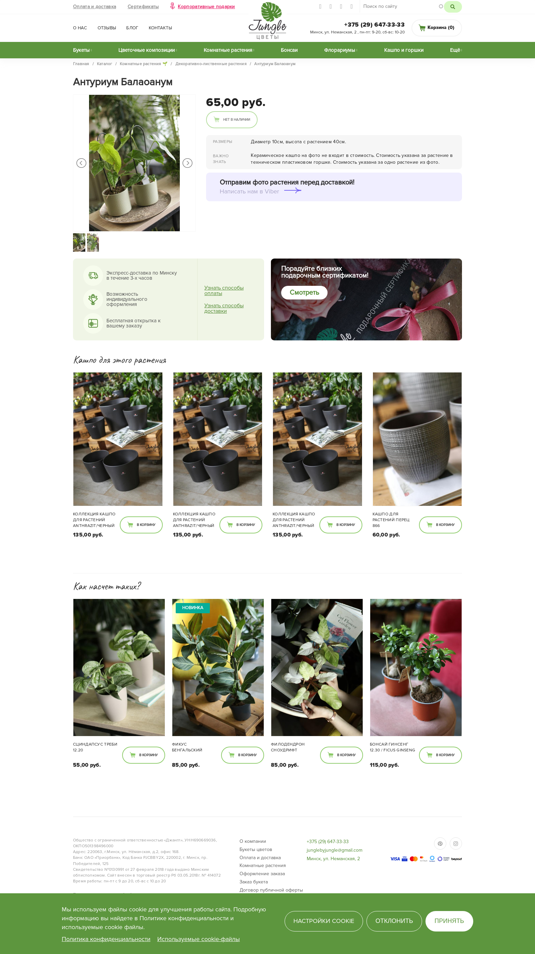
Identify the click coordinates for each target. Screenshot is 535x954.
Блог (132, 28)
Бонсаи (289, 50)
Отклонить (394, 921)
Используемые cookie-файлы (198, 939)
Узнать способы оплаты (224, 290)
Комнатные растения (228, 50)
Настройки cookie (323, 921)
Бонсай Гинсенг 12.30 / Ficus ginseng (392, 747)
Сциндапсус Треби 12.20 (95, 747)
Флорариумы (339, 50)
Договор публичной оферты (271, 890)
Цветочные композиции (146, 50)
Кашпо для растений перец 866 (391, 520)
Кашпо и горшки (403, 50)
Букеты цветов (256, 849)
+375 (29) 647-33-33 (374, 24)
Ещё (455, 50)
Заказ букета (254, 882)
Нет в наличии (236, 120)
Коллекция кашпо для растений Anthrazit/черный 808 (94, 520)
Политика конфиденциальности (106, 939)
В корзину (146, 525)
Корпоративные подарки (206, 7)
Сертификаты (143, 7)
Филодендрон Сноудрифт (288, 747)
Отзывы (107, 28)
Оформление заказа (262, 874)
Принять (449, 921)
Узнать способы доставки (224, 308)
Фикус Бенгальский (187, 747)
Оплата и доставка (94, 7)
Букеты (81, 50)
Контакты (160, 28)
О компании (253, 841)
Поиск (453, 7)
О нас (80, 28)
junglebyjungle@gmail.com (334, 850)
